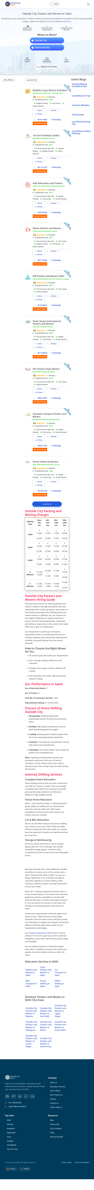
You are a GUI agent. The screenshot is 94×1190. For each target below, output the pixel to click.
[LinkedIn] (20, 1096)
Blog (52, 1121)
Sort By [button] (32, 80)
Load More (47, 504)
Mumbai (10, 1125)
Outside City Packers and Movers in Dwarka (31, 1012)
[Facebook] (7, 1096)
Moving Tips (54, 1125)
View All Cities (12, 1151)
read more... (67, 21)
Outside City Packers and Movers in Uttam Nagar (31, 1041)
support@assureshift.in (17, 1107)
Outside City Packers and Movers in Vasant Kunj (46, 1042)
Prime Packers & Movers (45, 461)
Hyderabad (11, 1134)
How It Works (55, 1091)
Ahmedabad (11, 1147)
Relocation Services (58, 1087)
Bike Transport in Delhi (31, 983)
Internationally (42, 47)
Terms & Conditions (82, 1164)
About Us (53, 1083)
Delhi (9, 1121)
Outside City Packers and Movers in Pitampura (31, 1025)
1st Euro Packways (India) (46, 135)
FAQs (52, 1134)
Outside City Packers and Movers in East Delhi (46, 1012)
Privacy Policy (66, 1164)
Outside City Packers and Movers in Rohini (46, 1025)
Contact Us (54, 1104)
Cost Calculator (56, 1130)
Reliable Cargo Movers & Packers (50, 90)
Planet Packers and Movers (47, 228)
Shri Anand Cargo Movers (46, 368)
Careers (53, 1100)
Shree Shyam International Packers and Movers (47, 322)
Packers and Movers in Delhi (31, 972)
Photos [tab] (39, 114)
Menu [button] (9, 79)
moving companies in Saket (40, 933)
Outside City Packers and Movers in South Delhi (60, 1025)
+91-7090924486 (14, 1103)
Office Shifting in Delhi (59, 983)
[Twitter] (13, 1096)
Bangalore (11, 1130)
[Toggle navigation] (88, 4)
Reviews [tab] (52, 110)
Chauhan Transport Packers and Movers (49, 415)
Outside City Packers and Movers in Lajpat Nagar (60, 1011)
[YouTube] (32, 1096)
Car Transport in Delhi (60, 972)
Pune (9, 1138)
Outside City (41, 40)
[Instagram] (26, 1096)
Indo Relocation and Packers (48, 183)
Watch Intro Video (47, 66)
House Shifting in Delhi (45, 983)
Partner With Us (56, 1108)
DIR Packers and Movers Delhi (48, 276)
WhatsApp (56, 119)
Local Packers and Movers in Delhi (46, 971)
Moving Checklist (56, 1138)
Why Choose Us (56, 1095)
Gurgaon (10, 1143)
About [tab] (38, 110)
